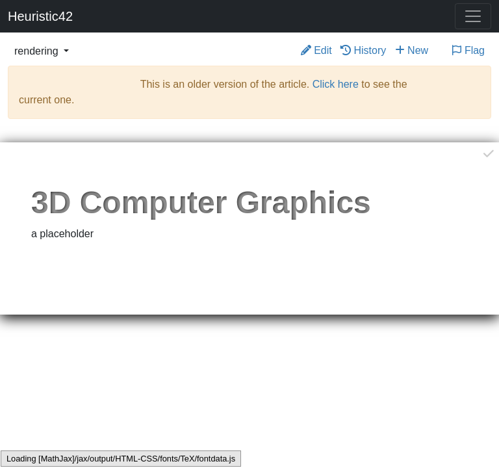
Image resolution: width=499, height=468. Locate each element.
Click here (336, 84)
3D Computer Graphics (201, 202)
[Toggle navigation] (473, 16)
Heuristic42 (40, 16)
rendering (37, 51)
